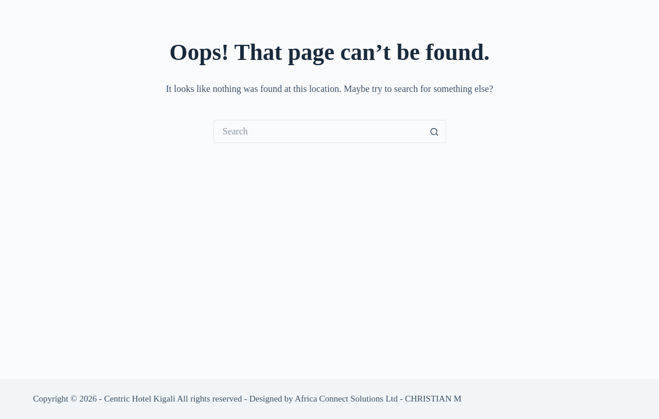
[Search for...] (318, 131)
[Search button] (434, 131)
